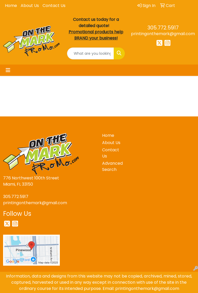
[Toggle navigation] (8, 70)
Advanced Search (111, 166)
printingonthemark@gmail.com (163, 34)
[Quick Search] (90, 53)
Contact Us (54, 6)
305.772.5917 (163, 27)
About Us (30, 6)
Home (11, 6)
